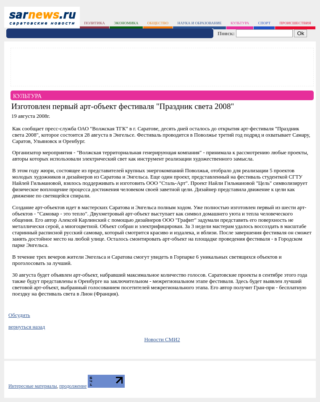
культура (240, 23)
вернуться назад (26, 327)
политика (94, 23)
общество (157, 23)
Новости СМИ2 (162, 339)
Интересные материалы (32, 386)
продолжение (73, 386)
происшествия (295, 23)
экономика (126, 23)
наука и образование (199, 23)
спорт (264, 23)
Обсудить (19, 315)
